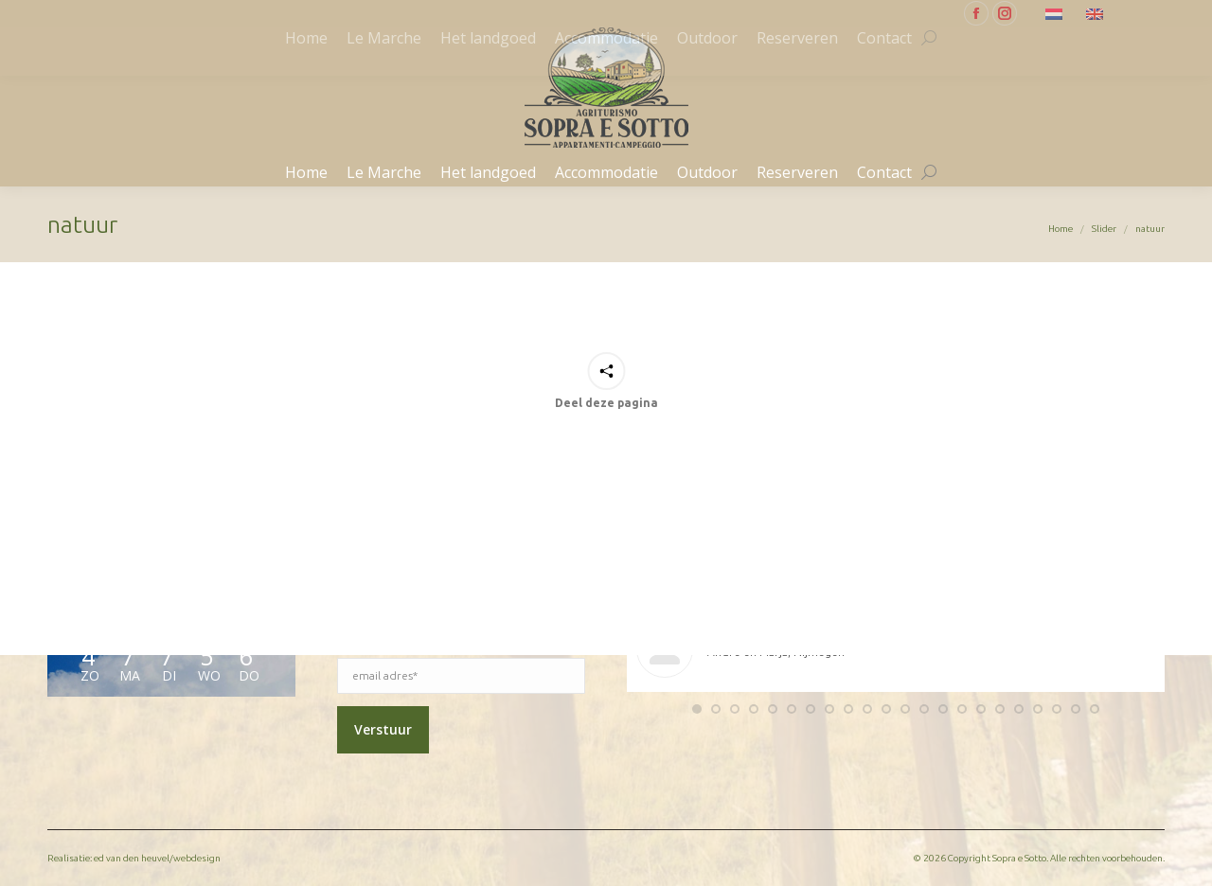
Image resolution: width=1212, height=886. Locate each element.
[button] (697, 709)
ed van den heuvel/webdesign (157, 858)
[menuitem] (1056, 13)
